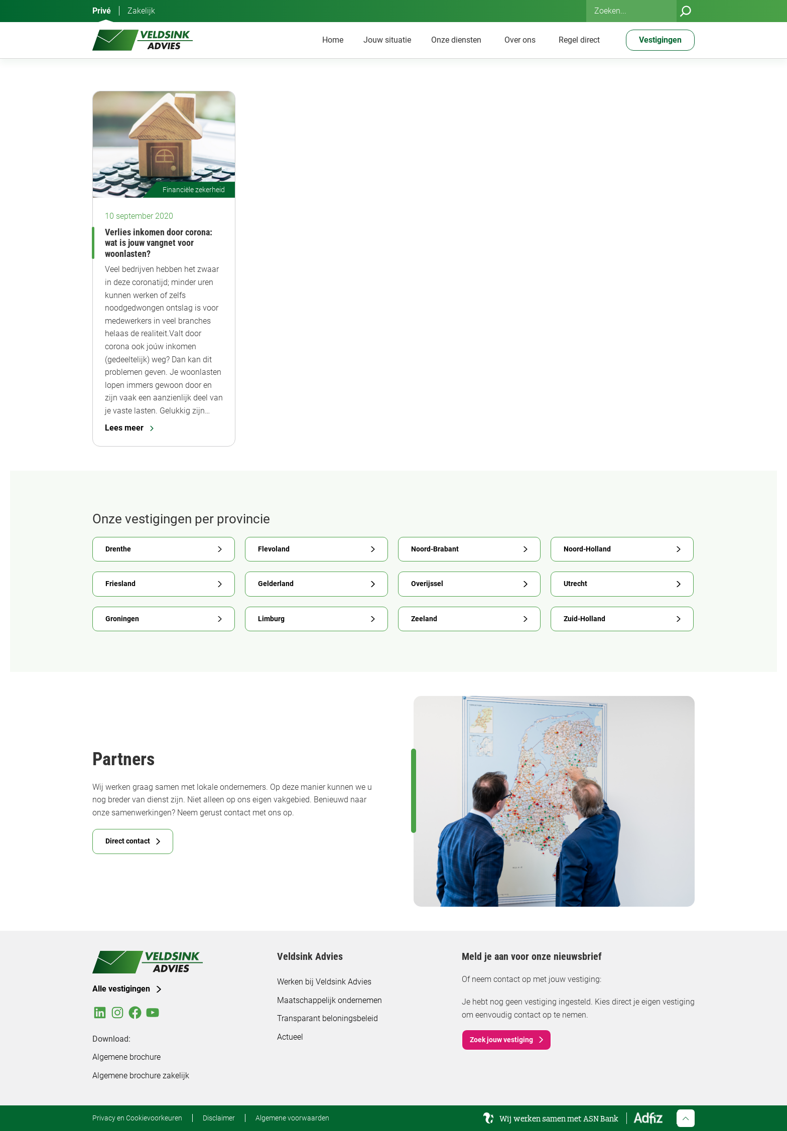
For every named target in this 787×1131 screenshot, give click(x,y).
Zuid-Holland (584, 619)
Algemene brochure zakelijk (140, 1075)
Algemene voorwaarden (292, 1118)
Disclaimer (219, 1118)
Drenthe (118, 549)
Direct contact (127, 841)
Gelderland (276, 584)
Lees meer (129, 428)
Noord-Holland (587, 549)
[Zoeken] (686, 11)
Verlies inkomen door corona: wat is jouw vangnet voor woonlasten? (158, 243)
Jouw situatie (387, 40)
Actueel (290, 1037)
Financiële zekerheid (194, 190)
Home (332, 40)
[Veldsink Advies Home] (142, 40)
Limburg (271, 619)
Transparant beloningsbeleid (327, 1018)
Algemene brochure (126, 1057)
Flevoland (274, 549)
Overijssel (427, 584)
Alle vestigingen (121, 989)
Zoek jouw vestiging (501, 1040)
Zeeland (424, 619)
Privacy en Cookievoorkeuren (137, 1118)
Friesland (120, 584)
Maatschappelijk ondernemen (329, 1000)
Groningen (122, 619)
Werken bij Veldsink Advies (324, 981)
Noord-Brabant (435, 549)
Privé (101, 11)
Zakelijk (141, 11)
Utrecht (575, 584)
